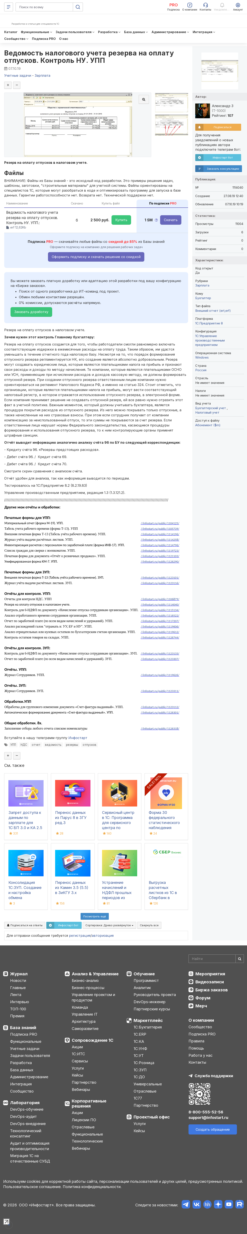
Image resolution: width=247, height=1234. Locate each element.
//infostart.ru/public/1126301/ (160, 712)
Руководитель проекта (155, 994)
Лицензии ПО (84, 1120)
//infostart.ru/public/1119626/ (160, 675)
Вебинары (81, 1089)
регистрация (79, 935)
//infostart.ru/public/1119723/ (160, 550)
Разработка (21, 1063)
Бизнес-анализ (85, 980)
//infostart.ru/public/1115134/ (160, 610)
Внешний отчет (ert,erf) (213, 311)
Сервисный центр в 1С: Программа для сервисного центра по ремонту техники (118, 822)
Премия (17, 1016)
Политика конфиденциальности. (92, 1186)
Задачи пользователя (30, 1055)
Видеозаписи (209, 981)
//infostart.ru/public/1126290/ (160, 561)
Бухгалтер (203, 298)
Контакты (197, 1062)
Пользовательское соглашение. (32, 1186)
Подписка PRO (23, 1034)
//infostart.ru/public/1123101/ (160, 577)
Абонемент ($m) (207, 425)
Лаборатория (25, 1102)
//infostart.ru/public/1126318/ (160, 728)
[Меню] (8, 7)
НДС (24, 744)
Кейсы (77, 1075)
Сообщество (22, 1091)
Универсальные (148, 1084)
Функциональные (25, 1041)
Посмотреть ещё (94, 916)
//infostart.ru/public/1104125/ (160, 523)
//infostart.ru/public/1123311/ (160, 691)
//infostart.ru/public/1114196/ (160, 534)
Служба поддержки (214, 1076)
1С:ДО (139, 1077)
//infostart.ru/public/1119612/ (160, 632)
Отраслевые (83, 1127)
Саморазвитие (85, 1028)
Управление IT (85, 1014)
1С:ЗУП (140, 1070)
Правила (196, 1041)
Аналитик (142, 987)
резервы (72, 744)
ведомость (53, 744)
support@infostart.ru (208, 1117)
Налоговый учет (207, 412)
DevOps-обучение (26, 1109)
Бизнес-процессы (88, 987)
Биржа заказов (211, 989)
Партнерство (84, 1082)
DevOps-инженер (150, 1002)
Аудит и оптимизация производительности (29, 1146)
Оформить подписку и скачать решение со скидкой (96, 257)
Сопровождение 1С (92, 1040)
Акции (77, 1047)
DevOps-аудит (23, 1116)
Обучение (144, 973)
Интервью (19, 1002)
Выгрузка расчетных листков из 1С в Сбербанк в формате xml (163, 892)
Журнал (19, 973)
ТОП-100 (18, 1009)
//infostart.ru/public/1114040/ (160, 604)
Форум (202, 997)
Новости (18, 980)
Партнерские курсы (152, 1009)
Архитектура (84, 1021)
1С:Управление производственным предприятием (210, 340)
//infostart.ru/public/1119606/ (160, 626)
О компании (201, 1020)
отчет (36, 744)
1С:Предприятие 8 (209, 323)
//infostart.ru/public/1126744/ (160, 637)
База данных (21, 1070)
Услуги (78, 1068)
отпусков (89, 744)
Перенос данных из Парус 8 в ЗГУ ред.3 (70, 817)
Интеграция (21, 1084)
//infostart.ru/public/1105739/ (160, 529)
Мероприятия (210, 973)
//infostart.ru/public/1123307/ (160, 659)
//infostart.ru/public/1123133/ (160, 653)
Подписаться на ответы (24, 925)
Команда (80, 1007)
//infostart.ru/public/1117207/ (160, 621)
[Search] (216, 958)
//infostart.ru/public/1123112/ (160, 707)
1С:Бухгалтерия (148, 1027)
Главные (18, 987)
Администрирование (29, 1077)
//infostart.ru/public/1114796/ (160, 545)
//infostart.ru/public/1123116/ (160, 583)
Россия (200, 370)
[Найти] (239, 958)
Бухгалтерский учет (211, 408)
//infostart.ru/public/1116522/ (160, 615)
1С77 (138, 1098)
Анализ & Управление (95, 973)
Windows (202, 357)
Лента (15, 994)
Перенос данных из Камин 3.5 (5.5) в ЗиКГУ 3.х (71, 887)
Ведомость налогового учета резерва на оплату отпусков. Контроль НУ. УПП (89, 57)
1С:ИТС (78, 1054)
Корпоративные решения (89, 1103)
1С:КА (139, 1041)
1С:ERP (140, 1034)
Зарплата (202, 285)
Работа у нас (200, 1055)
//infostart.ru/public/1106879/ (160, 599)
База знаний (23, 1027)
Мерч (201, 1005)
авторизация (103, 935)
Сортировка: (109, 925)
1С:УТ (139, 1055)
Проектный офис (152, 1117)
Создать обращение (213, 1129)
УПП (13, 744)
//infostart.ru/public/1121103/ (160, 556)
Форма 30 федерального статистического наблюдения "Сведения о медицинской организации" (164, 827)
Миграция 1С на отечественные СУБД (30, 1158)
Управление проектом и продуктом (93, 997)
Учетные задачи (24, 1048)
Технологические (87, 1141)
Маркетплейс (148, 1020)
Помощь (196, 1048)
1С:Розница (144, 1063)
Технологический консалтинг (25, 1134)
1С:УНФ (140, 1048)
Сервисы (80, 1061)
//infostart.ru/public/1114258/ (160, 540)
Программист (146, 980)
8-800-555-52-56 (206, 1112)
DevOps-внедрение (28, 1123)
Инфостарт (77, 738)
